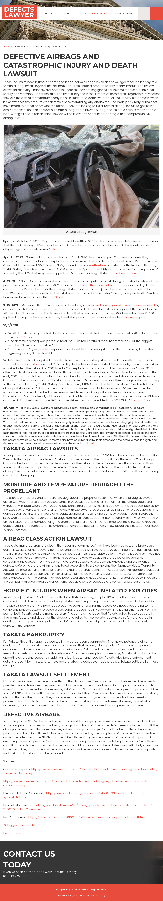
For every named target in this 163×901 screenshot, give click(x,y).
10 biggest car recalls (18, 825)
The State (56, 297)
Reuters (45, 349)
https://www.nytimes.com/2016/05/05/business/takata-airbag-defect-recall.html (86, 817)
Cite (53, 249)
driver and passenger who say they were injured (120, 305)
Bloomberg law (135, 317)
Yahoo (29, 337)
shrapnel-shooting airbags (22, 364)
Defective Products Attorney (92, 895)
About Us (68, 13)
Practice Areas (95, 13)
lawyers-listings (14, 833)
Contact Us (124, 13)
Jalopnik (89, 443)
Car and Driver (141, 400)
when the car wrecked (97, 285)
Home (48, 13)
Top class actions (123, 273)
